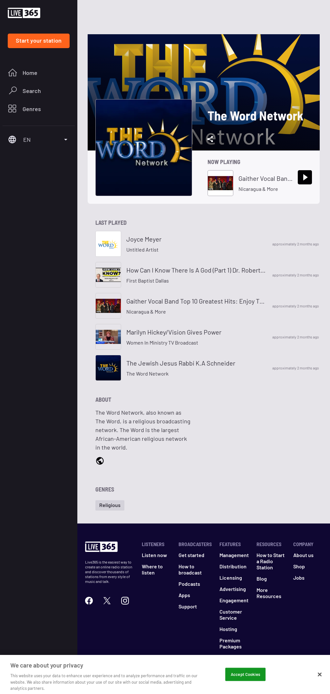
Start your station (39, 40)
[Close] (320, 678)
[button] (109, 505)
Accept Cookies (245, 677)
